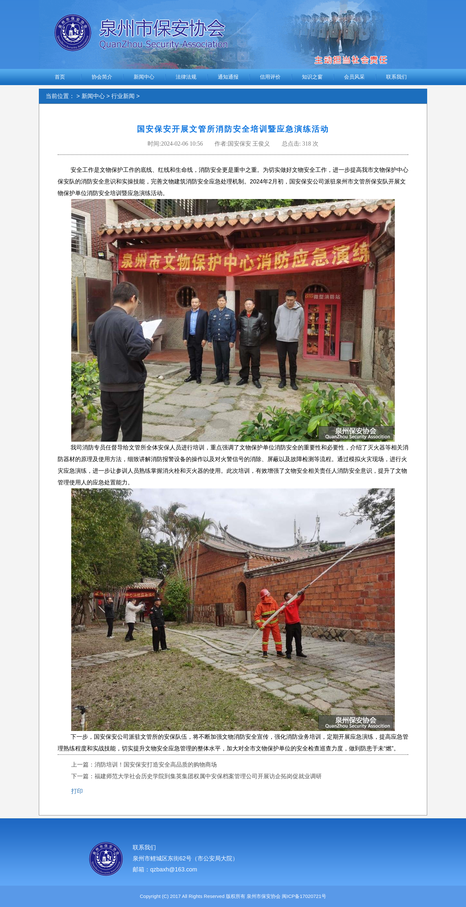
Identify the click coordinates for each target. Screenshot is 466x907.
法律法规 (186, 77)
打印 (77, 791)
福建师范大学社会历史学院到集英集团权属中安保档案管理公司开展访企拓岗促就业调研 (208, 776)
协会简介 (102, 77)
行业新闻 (123, 96)
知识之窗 (312, 77)
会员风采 (354, 77)
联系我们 (396, 77)
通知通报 (228, 77)
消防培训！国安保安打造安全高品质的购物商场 (155, 764)
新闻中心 (144, 77)
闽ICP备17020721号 (303, 896)
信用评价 (270, 77)
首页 (60, 77)
